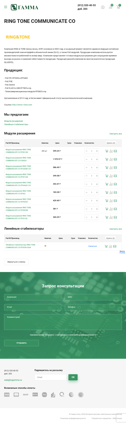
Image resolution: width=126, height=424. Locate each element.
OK (73, 377)
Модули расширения (13, 121)
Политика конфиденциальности (73, 418)
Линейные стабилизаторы (16, 124)
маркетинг (107, 418)
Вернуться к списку (16, 262)
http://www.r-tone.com (22, 105)
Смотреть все (115, 134)
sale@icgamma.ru (13, 380)
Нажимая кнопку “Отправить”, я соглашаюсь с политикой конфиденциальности (63, 335)
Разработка (96, 418)
